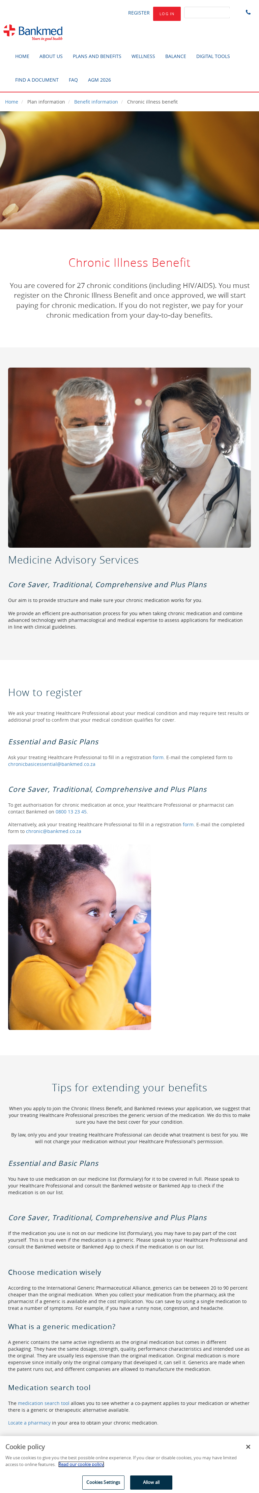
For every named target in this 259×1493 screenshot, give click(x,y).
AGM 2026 (99, 80)
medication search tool (43, 1403)
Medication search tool (49, 1387)
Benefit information (96, 101)
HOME (22, 56)
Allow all (151, 1482)
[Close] (248, 1446)
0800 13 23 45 (71, 811)
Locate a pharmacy (29, 1422)
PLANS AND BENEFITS (97, 56)
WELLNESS (143, 56)
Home (11, 101)
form (158, 757)
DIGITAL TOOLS (213, 56)
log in (167, 13)
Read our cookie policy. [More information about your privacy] (81, 1464)
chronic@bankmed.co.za (53, 831)
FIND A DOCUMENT (37, 80)
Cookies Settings (103, 1482)
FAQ (73, 80)
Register (139, 12)
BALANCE (175, 56)
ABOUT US (51, 56)
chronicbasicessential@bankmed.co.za (51, 764)
